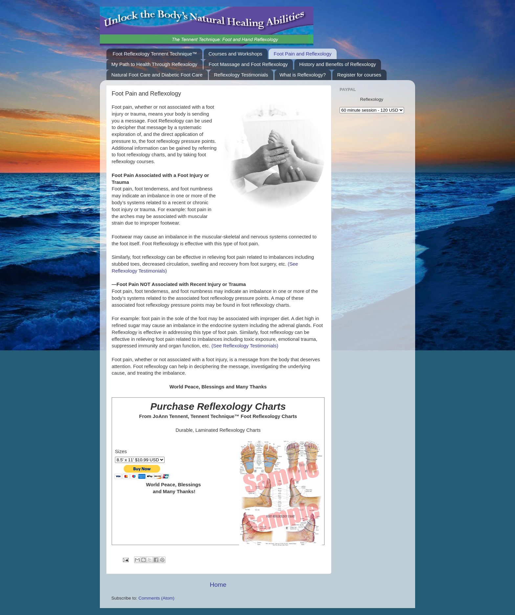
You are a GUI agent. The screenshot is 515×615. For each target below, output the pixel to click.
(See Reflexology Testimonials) (244, 345)
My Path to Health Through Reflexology (154, 64)
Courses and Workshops (235, 53)
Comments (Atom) (157, 598)
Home (218, 584)
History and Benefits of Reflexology (337, 64)
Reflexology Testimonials (241, 74)
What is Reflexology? (303, 74)
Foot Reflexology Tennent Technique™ (155, 53)
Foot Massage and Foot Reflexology (248, 64)
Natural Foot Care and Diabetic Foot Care (157, 74)
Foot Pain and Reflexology (302, 53)
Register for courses (359, 74)
